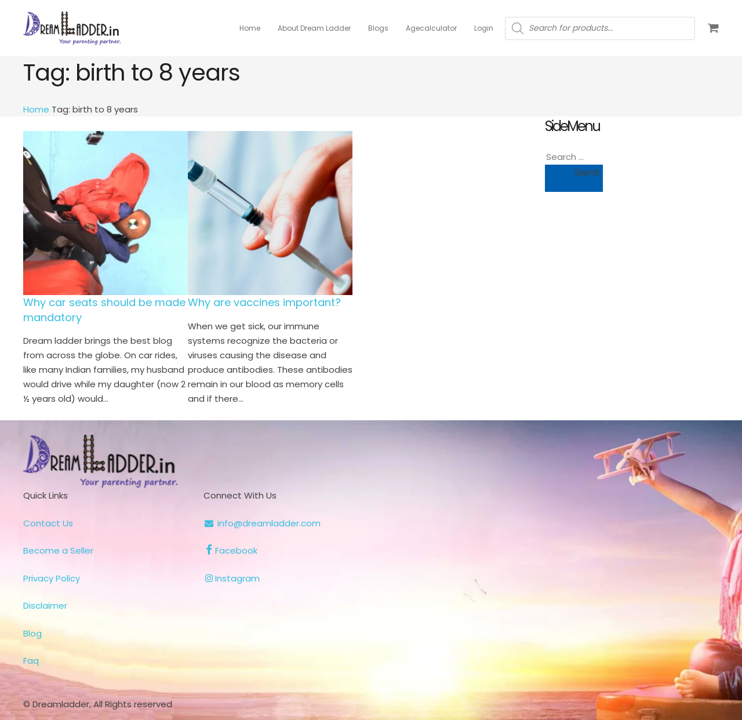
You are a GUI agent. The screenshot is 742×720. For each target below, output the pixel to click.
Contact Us (48, 523)
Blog (32, 633)
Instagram (231, 578)
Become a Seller (58, 550)
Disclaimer (45, 605)
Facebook (230, 550)
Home (36, 109)
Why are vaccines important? (264, 302)
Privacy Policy (51, 578)
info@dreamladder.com (261, 523)
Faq (31, 660)
